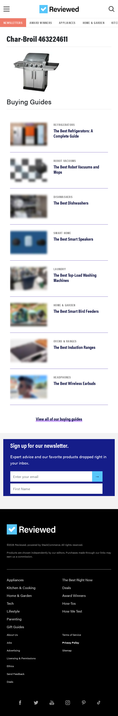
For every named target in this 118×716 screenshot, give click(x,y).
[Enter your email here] (51, 476)
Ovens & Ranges (65, 341)
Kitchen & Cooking (21, 587)
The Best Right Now (77, 579)
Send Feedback (15, 674)
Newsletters (13, 22)
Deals (66, 587)
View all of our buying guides (59, 419)
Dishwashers (63, 196)
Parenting (14, 618)
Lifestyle (13, 611)
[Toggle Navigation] (6, 9)
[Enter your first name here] (56, 488)
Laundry (60, 269)
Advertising (13, 650)
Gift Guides (15, 626)
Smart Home (62, 233)
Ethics (10, 666)
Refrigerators (64, 124)
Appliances (67, 22)
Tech (10, 603)
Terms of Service (71, 635)
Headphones (62, 377)
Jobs (9, 642)
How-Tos (69, 603)
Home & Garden (94, 22)
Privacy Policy (70, 642)
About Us (12, 635)
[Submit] (97, 476)
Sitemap (67, 650)
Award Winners (41, 22)
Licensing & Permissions (21, 658)
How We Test (72, 611)
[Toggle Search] (111, 9)
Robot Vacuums (65, 160)
